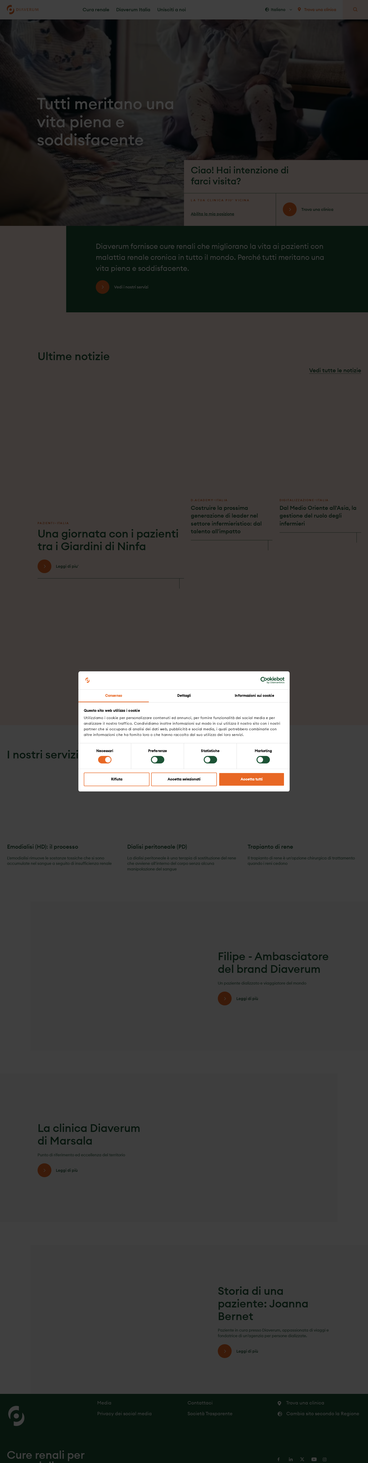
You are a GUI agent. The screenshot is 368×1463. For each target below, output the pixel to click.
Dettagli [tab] (184, 695)
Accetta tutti (252, 779)
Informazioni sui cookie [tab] (254, 695)
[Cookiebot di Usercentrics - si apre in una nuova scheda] (263, 680)
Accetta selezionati (184, 779)
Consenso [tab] (113, 695)
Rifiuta (116, 779)
